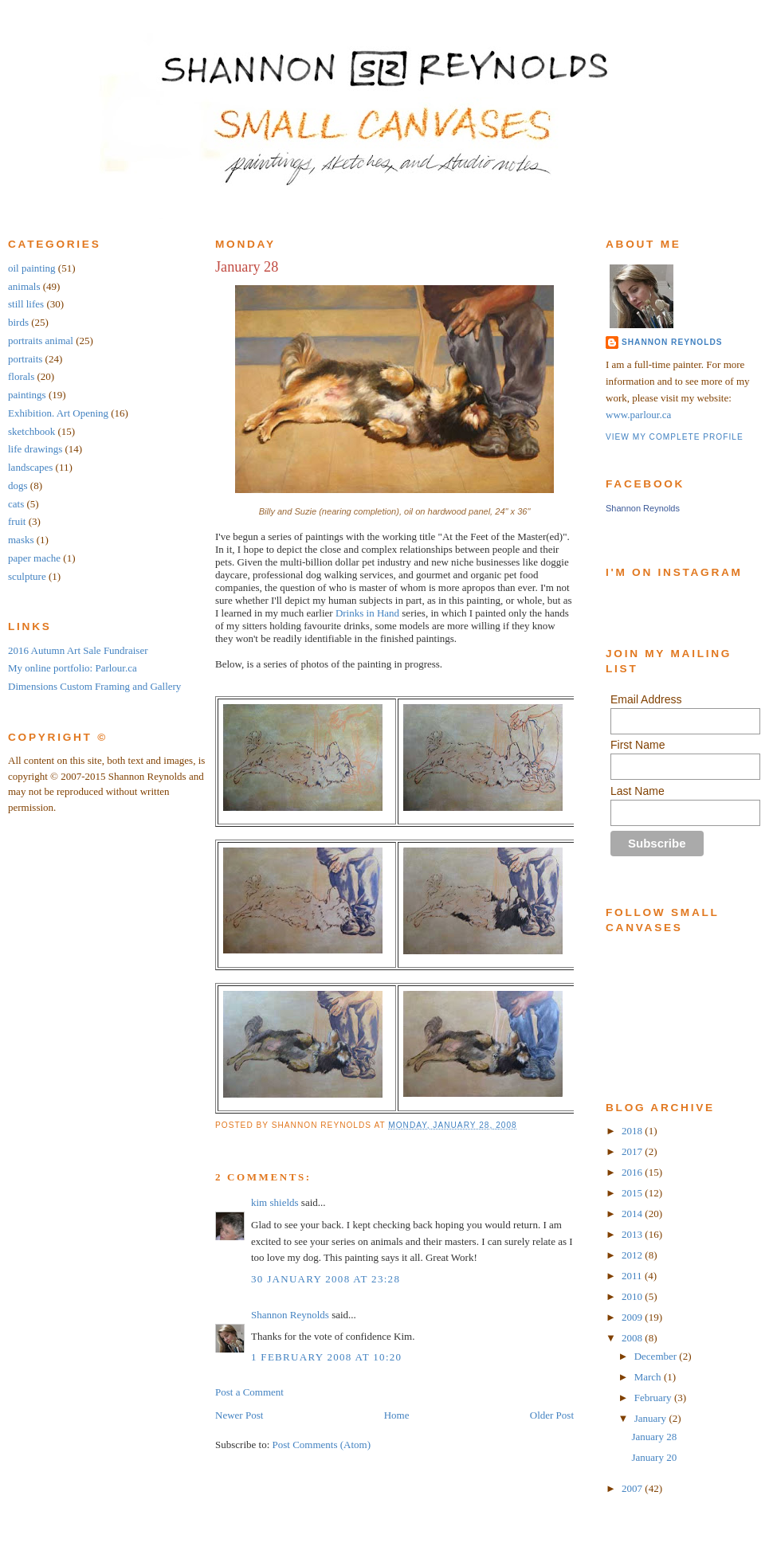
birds (18, 322)
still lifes (26, 304)
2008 (633, 1338)
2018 (633, 1131)
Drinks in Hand (367, 613)
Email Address (645, 699)
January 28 (246, 267)
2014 (633, 1214)
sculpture (27, 576)
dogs (18, 485)
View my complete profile (675, 437)
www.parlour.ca (638, 415)
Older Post (552, 1415)
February (654, 1398)
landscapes (30, 467)
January (651, 1418)
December (657, 1356)
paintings (27, 395)
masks (21, 540)
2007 (633, 1488)
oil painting (32, 268)
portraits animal (40, 340)
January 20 (654, 1457)
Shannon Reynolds (290, 1315)
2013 (633, 1234)
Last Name (637, 791)
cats (16, 504)
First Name (637, 744)
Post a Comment (249, 1392)
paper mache (34, 558)
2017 (633, 1151)
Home (397, 1415)
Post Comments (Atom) (322, 1445)
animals (24, 286)
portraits (25, 359)
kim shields (275, 1202)
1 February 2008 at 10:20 (326, 1357)
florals (21, 376)
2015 (633, 1193)
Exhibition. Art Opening (58, 413)
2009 (633, 1317)
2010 (633, 1296)
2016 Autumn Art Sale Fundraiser (78, 650)
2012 (633, 1255)
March (649, 1377)
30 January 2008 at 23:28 (325, 1279)
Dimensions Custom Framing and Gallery (94, 686)
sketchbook (31, 431)
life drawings (35, 449)
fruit (17, 521)
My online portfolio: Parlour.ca (72, 668)
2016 (633, 1172)
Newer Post (239, 1415)
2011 (633, 1276)
